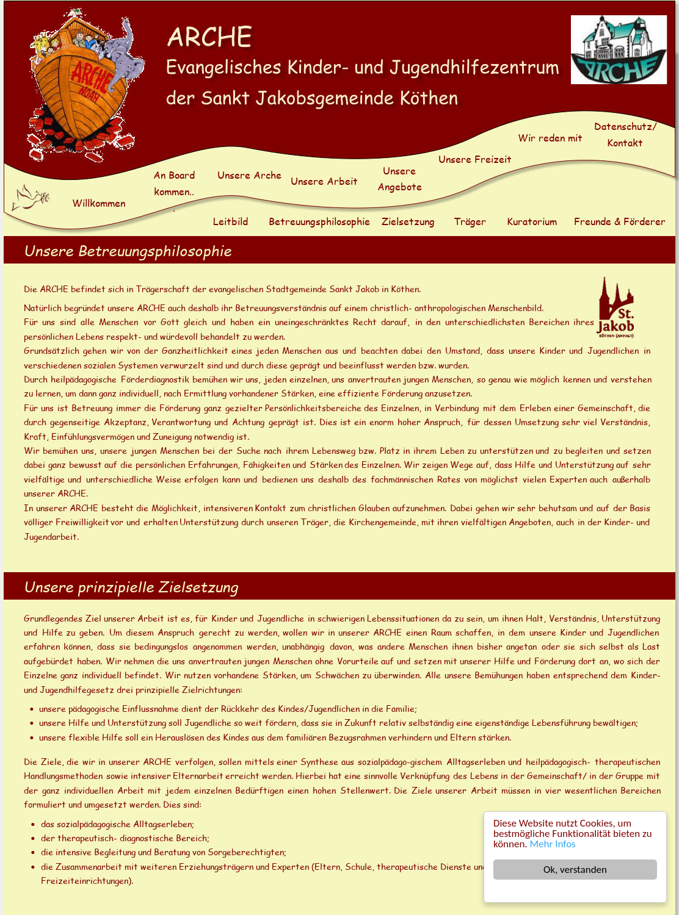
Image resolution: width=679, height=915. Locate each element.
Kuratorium (532, 221)
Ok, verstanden (575, 869)
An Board (175, 175)
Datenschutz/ (627, 126)
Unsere (401, 170)
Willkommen (98, 203)
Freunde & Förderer (620, 221)
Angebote (399, 186)
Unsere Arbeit (324, 181)
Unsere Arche (249, 175)
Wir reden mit (550, 138)
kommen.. (174, 191)
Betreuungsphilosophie (319, 221)
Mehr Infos (553, 844)
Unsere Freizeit (475, 159)
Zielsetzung (408, 221)
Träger (470, 221)
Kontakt (625, 142)
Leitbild (230, 221)
